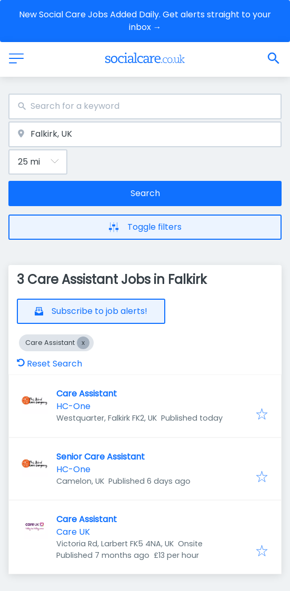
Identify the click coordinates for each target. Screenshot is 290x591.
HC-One (73, 406)
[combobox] (145, 106)
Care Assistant (86, 394)
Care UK (73, 532)
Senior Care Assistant (100, 457)
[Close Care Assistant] (83, 343)
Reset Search (49, 364)
